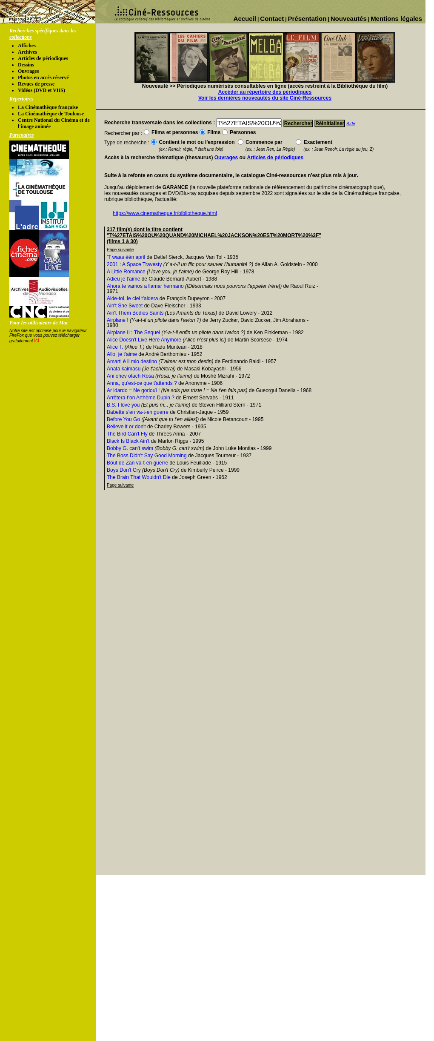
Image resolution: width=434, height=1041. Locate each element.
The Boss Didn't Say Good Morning (147, 456)
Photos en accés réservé (43, 77)
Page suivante (120, 249)
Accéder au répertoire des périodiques (264, 92)
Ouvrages (28, 71)
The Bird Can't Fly (127, 434)
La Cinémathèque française (48, 107)
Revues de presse (36, 84)
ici (36, 341)
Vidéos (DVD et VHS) (41, 90)
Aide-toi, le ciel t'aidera (132, 298)
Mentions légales (396, 18)
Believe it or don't (126, 427)
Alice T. (115, 347)
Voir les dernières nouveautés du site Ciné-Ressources (264, 98)
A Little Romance (126, 272)
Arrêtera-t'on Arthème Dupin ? (140, 398)
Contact (272, 18)
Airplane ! (117, 320)
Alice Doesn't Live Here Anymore (144, 340)
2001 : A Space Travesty (134, 264)
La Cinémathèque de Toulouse (51, 114)
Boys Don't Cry (124, 470)
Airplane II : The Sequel (133, 333)
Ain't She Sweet (125, 306)
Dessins (26, 65)
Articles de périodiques (43, 58)
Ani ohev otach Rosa (130, 376)
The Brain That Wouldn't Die (139, 477)
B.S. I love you (123, 405)
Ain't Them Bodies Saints (135, 313)
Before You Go (123, 419)
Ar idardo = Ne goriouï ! (133, 390)
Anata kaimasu (123, 369)
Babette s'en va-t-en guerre (137, 412)
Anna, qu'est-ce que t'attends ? (142, 383)
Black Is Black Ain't (128, 441)
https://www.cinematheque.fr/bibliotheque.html (165, 213)
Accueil (245, 18)
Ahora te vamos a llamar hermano (145, 286)
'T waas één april (126, 257)
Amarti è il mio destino (132, 361)
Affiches (27, 46)
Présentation (307, 18)
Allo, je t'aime (122, 354)
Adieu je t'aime (123, 279)
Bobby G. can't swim (130, 448)
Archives (27, 52)
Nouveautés (349, 18)
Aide (351, 123)
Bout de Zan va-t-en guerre (137, 463)
